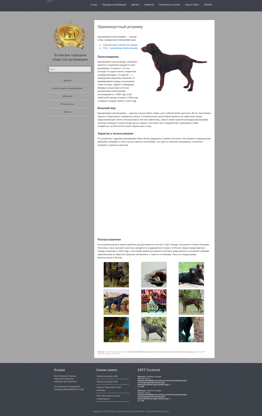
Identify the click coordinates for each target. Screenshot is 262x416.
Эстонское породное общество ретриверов (70, 57)
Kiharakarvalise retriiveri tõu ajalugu (120, 45)
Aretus (67, 112)
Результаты (67, 104)
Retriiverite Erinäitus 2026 (107, 376)
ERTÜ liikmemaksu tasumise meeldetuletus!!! (108, 397)
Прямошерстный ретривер (120, 26)
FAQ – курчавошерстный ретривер (120, 48)
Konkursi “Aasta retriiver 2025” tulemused (109, 388)
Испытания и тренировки (67, 88)
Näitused (67, 96)
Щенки (67, 80)
